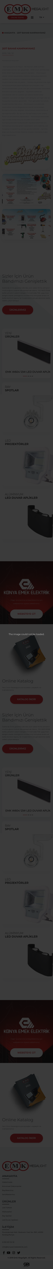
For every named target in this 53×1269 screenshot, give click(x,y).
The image (15, 634)
